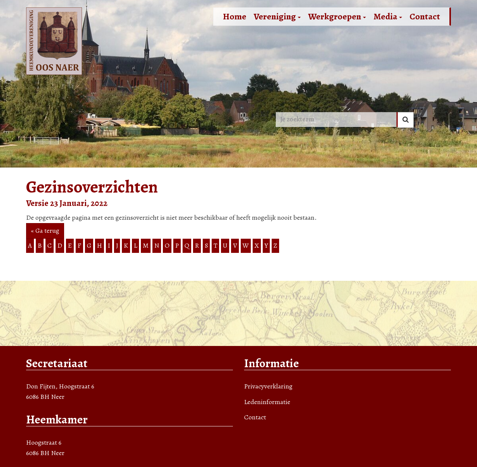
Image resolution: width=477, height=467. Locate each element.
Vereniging (277, 16)
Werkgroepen (337, 16)
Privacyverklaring (268, 386)
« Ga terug (45, 230)
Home (234, 16)
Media (387, 16)
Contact (425, 16)
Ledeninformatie (267, 401)
